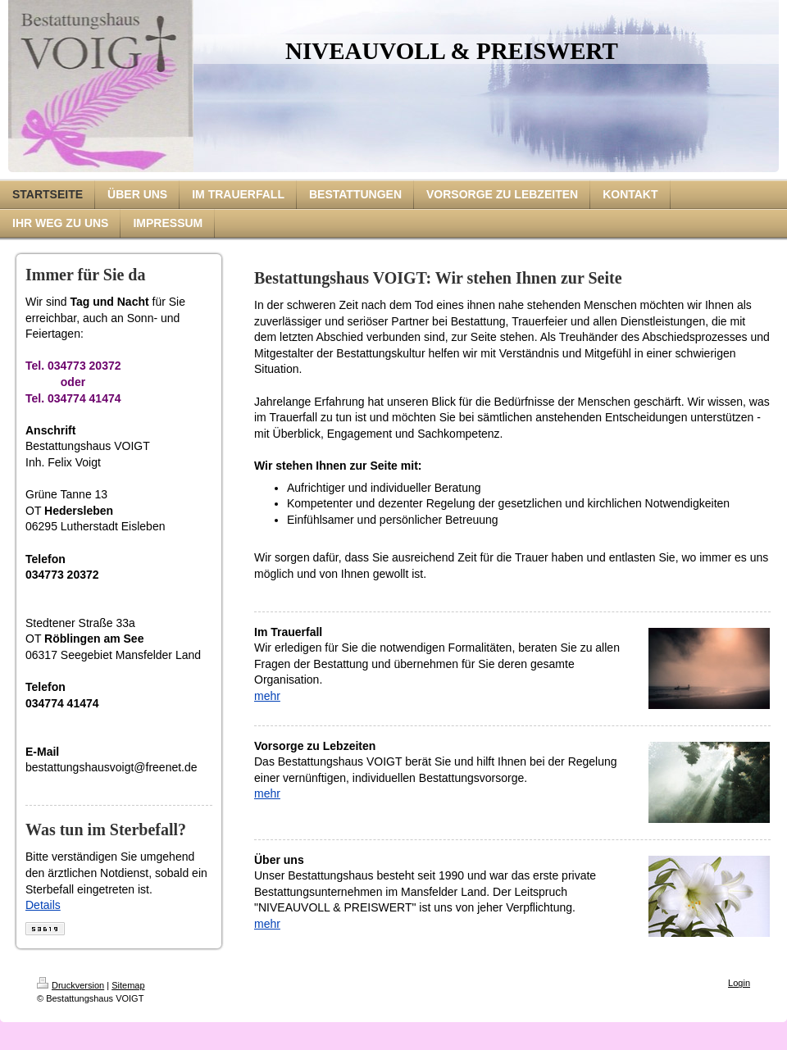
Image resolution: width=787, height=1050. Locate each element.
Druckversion (70, 985)
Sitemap (127, 985)
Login (739, 983)
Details (43, 904)
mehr (267, 695)
